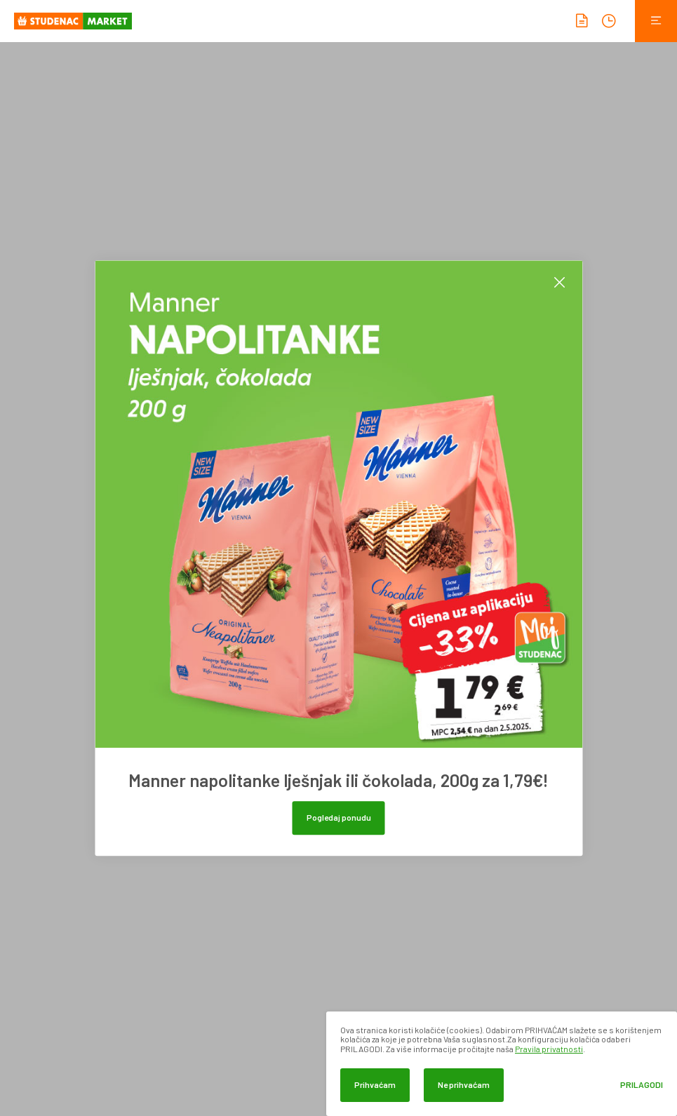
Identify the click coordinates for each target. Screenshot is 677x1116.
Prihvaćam (375, 1084)
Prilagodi (641, 1084)
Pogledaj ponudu (339, 817)
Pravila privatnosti (549, 1049)
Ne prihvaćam (464, 1084)
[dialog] (501, 1063)
